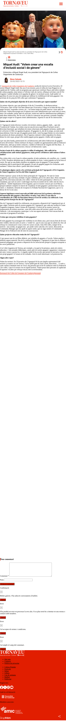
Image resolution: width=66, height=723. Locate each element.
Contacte (7, 664)
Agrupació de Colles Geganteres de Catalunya (18, 86)
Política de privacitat (11, 666)
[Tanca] (1, 594)
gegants (37, 273)
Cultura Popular (10, 670)
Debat (6, 674)
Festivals (7, 672)
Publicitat (7, 682)
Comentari (4, 579)
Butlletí (7, 680)
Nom (2, 582)
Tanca (3, 602)
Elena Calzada (15, 79)
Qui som (7, 662)
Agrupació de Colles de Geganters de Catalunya (17, 273)
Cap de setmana (10, 678)
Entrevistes (12, 60)
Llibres (6, 676)
